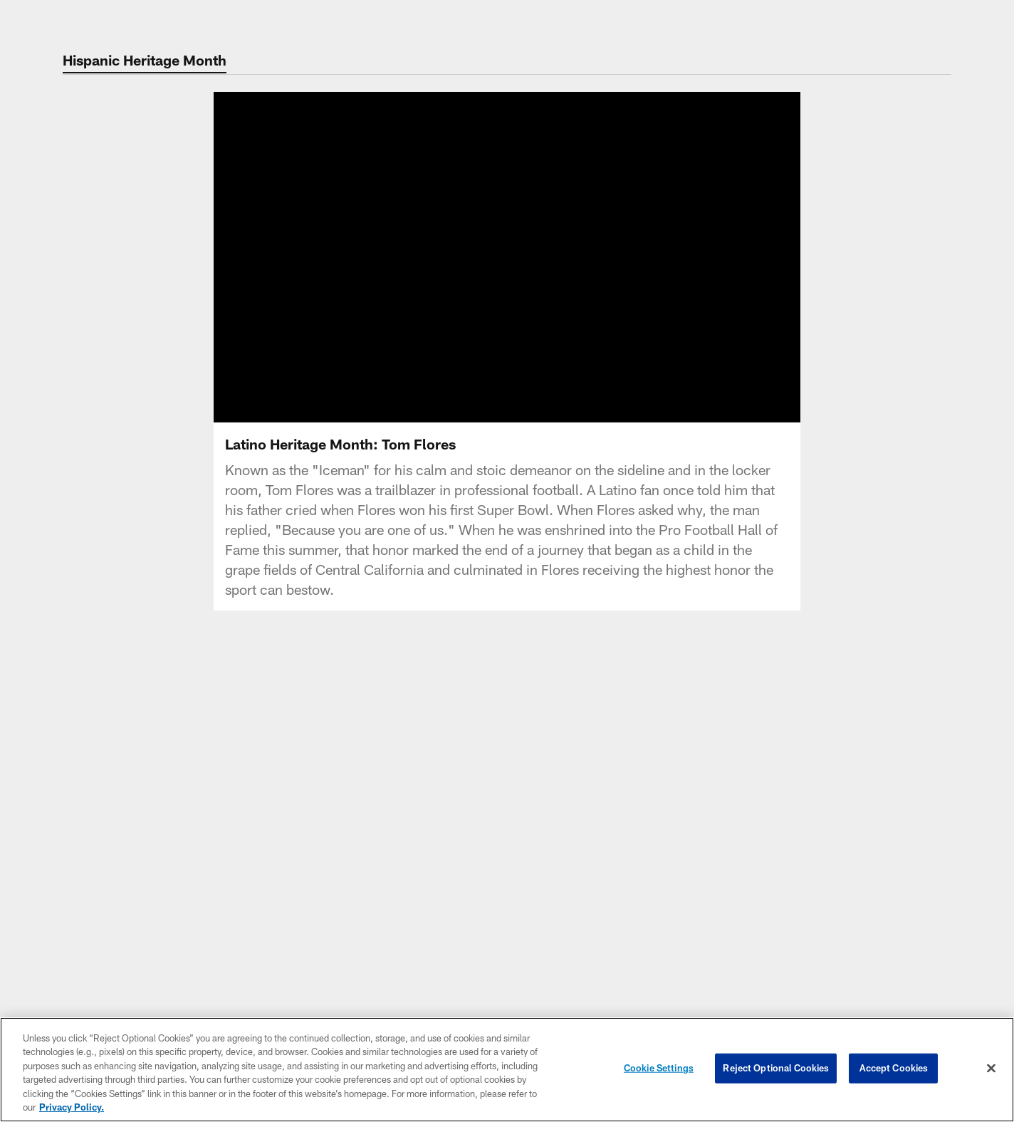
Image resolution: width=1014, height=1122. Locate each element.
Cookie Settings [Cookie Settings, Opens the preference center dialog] (659, 1068)
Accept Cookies (894, 1068)
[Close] (991, 1068)
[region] (507, 1069)
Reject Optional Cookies (776, 1068)
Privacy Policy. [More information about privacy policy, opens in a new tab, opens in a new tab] (71, 1107)
